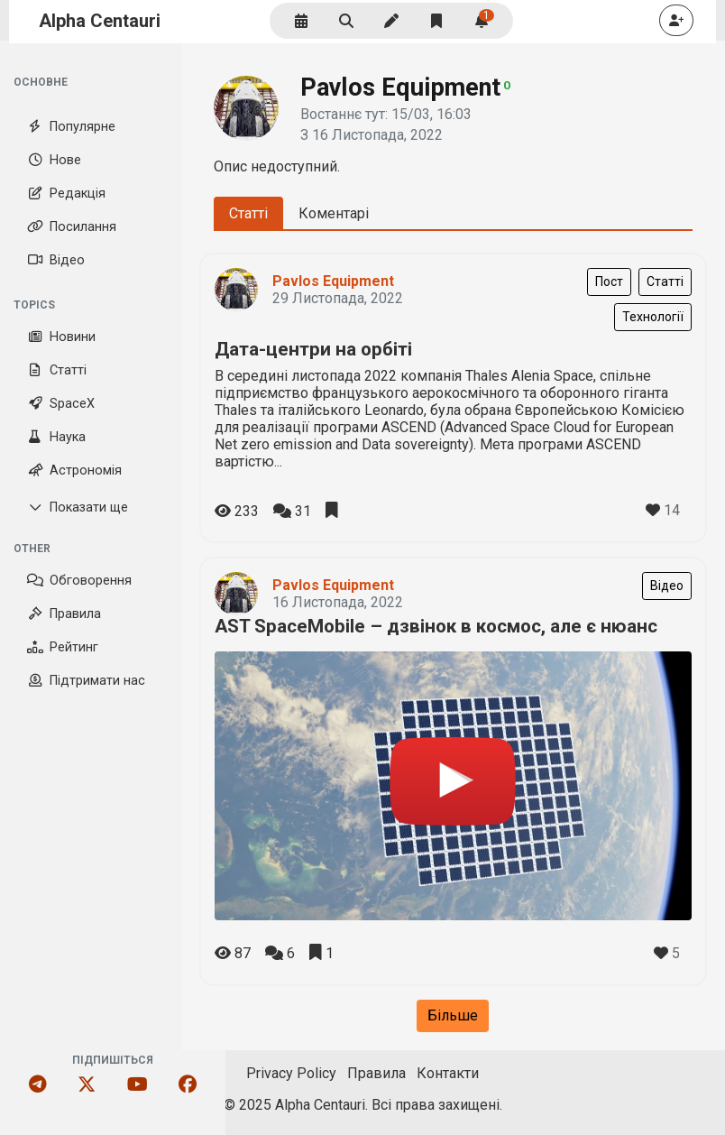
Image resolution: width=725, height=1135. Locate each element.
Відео (56, 260)
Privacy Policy (291, 1073)
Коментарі (333, 213)
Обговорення (79, 580)
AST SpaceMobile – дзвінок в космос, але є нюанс (436, 626)
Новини (61, 337)
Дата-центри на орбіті (313, 349)
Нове (54, 160)
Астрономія (74, 470)
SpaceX (61, 403)
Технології (653, 316)
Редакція (66, 193)
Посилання (71, 227)
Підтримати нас (86, 680)
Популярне (71, 126)
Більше (452, 1015)
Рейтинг (62, 647)
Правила (64, 614)
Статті (57, 370)
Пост (609, 281)
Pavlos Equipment (333, 281)
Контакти (448, 1073)
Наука (56, 437)
